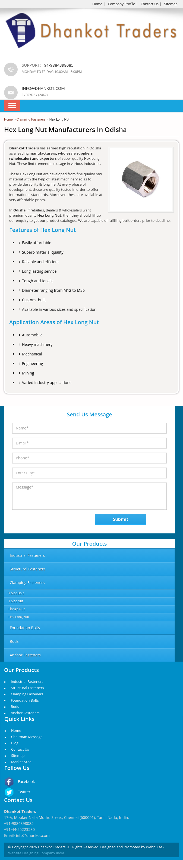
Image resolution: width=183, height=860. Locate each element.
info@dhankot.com (43, 88)
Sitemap (171, 3)
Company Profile (121, 3)
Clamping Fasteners (27, 694)
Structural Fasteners (27, 687)
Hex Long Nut (18, 617)
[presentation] (40, 521)
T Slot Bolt (16, 593)
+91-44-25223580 (19, 829)
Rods (15, 706)
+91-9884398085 (19, 823)
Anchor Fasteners (25, 712)
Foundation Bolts (25, 700)
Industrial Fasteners (27, 681)
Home (97, 3)
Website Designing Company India (36, 852)
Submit (120, 519)
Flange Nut (16, 609)
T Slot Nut (15, 601)
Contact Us (150, 3)
